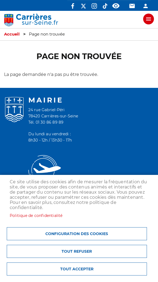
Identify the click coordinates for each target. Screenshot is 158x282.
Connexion (145, 6)
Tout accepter (76, 269)
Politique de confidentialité (36, 215)
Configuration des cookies (76, 234)
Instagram (94, 6)
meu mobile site (148, 19)
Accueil (12, 34)
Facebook (72, 6)
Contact (132, 6)
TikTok (105, 6)
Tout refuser (77, 251)
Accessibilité (115, 6)
